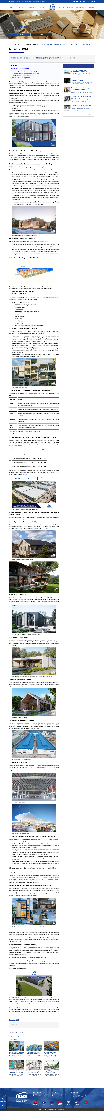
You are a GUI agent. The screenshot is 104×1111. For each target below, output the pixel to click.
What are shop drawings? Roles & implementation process (80, 79)
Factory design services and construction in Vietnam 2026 (79, 71)
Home (10, 44)
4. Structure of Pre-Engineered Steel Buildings (20, 77)
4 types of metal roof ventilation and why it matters (81, 106)
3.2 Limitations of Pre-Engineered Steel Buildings (22, 75)
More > (90, 114)
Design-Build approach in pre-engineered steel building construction (50, 1071)
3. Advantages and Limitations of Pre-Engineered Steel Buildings (24, 71)
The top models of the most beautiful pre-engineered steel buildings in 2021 (16, 1053)
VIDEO (41, 34)
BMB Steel (44, 1011)
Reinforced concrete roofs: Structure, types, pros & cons (81, 97)
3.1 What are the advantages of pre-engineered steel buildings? (25, 73)
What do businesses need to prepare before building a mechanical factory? (34, 1053)
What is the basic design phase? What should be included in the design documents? (32, 1071)
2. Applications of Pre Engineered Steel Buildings (20, 70)
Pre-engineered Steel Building (31, 44)
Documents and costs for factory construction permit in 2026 (80, 88)
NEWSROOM (20, 34)
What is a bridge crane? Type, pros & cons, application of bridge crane (51, 1053)
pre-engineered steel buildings (36, 85)
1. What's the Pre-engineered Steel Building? (19, 68)
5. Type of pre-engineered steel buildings (19, 78)
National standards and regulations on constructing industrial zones (16, 1071)
